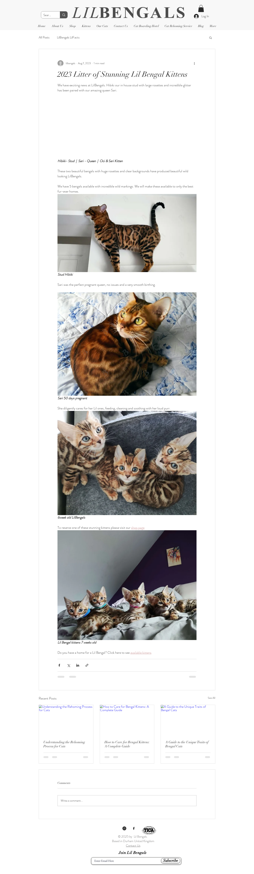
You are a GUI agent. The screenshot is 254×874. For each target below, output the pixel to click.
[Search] (47, 15)
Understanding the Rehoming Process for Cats (64, 744)
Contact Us (133, 845)
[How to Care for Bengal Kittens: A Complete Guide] (127, 720)
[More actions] (194, 63)
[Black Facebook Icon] (134, 828)
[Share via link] (87, 665)
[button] (201, 8)
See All (211, 698)
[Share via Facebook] (59, 665)
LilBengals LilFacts (68, 37)
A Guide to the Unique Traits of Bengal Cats (187, 744)
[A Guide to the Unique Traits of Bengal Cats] (188, 720)
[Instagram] (124, 828)
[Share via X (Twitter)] (68, 665)
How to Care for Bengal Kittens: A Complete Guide (127, 744)
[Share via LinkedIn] (77, 665)
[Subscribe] (170, 860)
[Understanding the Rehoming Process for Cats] (66, 720)
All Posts (44, 37)
